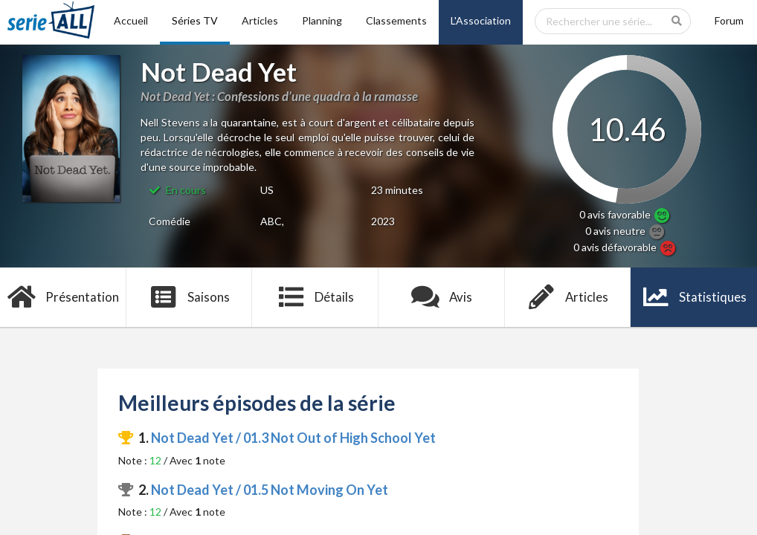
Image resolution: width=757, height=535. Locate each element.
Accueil (131, 20)
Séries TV (195, 20)
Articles (260, 20)
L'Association (481, 20)
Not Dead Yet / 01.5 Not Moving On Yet (269, 490)
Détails (316, 297)
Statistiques (694, 297)
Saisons (189, 297)
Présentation (63, 297)
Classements (396, 20)
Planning (322, 20)
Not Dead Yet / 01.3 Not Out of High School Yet (293, 437)
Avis (442, 297)
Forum (729, 20)
